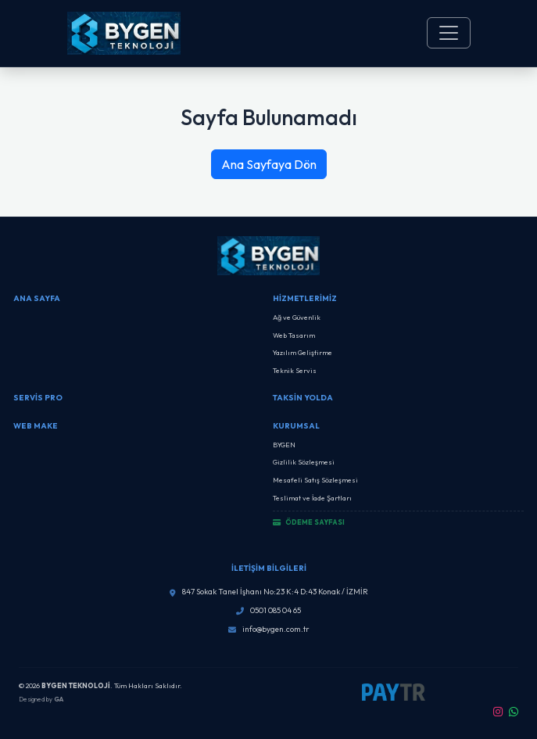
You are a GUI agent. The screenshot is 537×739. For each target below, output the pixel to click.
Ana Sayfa (36, 298)
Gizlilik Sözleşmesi (304, 461)
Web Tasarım (294, 335)
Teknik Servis (295, 370)
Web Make (35, 426)
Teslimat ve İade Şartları (312, 497)
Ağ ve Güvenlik (296, 317)
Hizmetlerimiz (305, 298)
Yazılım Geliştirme (302, 352)
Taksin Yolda (303, 398)
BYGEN (284, 444)
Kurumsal (296, 426)
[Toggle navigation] (449, 32)
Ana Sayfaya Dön (269, 164)
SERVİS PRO (38, 398)
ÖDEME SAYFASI (309, 522)
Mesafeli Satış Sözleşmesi (315, 479)
